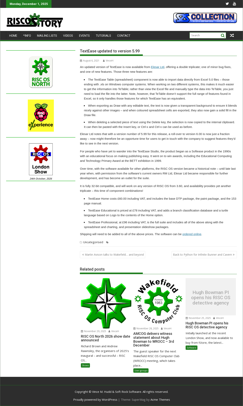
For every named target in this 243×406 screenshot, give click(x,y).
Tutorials (103, 35)
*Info (27, 35)
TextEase (183, 242)
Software (191, 347)
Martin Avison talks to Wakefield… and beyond (114, 254)
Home (13, 35)
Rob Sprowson (132, 242)
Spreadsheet (160, 242)
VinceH (108, 60)
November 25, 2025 (198, 318)
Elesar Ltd (157, 67)
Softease (147, 242)
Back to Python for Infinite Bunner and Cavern (202, 254)
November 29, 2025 (93, 331)
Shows (85, 365)
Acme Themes (160, 399)
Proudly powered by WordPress (95, 399)
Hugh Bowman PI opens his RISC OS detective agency (210, 297)
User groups (141, 370)
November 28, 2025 (146, 328)
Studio (172, 242)
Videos (68, 35)
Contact (123, 35)
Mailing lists (47, 35)
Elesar (119, 242)
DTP (112, 242)
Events (84, 35)
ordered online (191, 234)
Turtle (192, 242)
